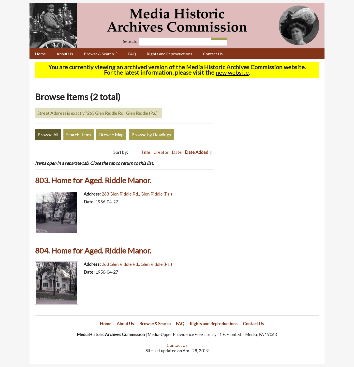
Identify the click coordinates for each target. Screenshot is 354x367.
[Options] (215, 39)
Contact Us (213, 53)
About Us (65, 53)
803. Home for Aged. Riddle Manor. (93, 180)
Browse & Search (99, 53)
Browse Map (111, 134)
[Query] (183, 42)
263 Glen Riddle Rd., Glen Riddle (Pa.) (137, 194)
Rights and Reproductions (169, 53)
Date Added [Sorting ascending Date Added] (197, 152)
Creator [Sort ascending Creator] (161, 152)
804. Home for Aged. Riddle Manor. (93, 250)
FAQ (132, 53)
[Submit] (223, 39)
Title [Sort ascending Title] (146, 152)
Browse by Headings (151, 134)
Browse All (48, 134)
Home (40, 53)
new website (232, 72)
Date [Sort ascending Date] (177, 152)
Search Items (78, 134)
